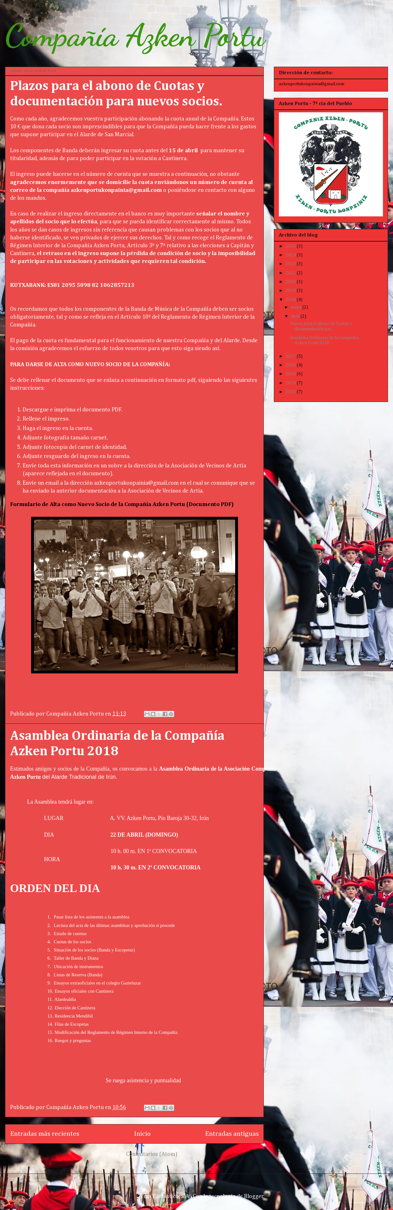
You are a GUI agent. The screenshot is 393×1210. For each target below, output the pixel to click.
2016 (291, 365)
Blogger (253, 1196)
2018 (291, 300)
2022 (291, 273)
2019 (291, 290)
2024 (291, 255)
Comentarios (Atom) (151, 1154)
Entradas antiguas (232, 1133)
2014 (291, 383)
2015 (291, 374)
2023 (291, 264)
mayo (296, 307)
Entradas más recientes (44, 1133)
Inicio (142, 1133)
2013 (291, 392)
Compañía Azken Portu (135, 35)
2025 (291, 246)
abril (296, 316)
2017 (291, 356)
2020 (291, 282)
